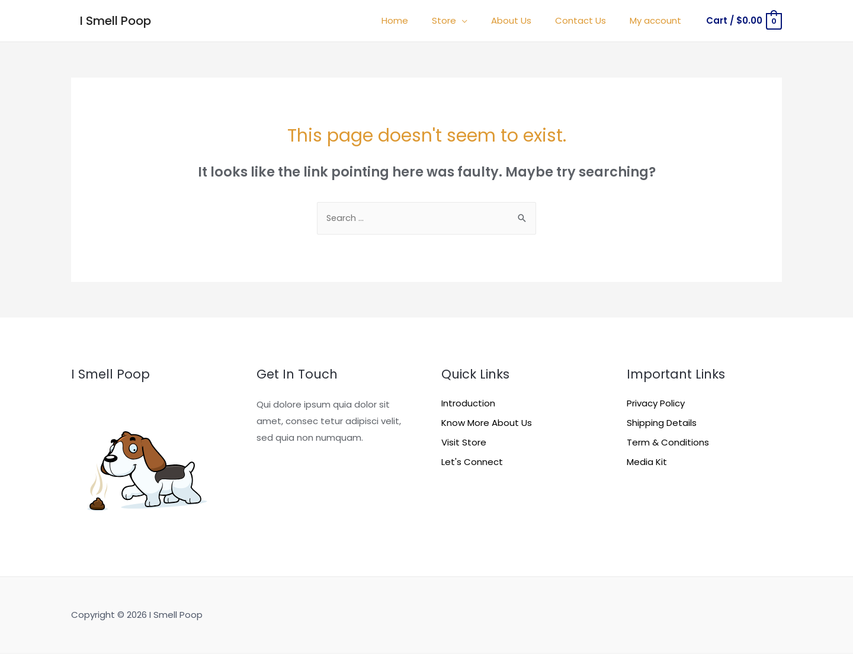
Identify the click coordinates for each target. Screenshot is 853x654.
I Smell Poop (115, 20)
